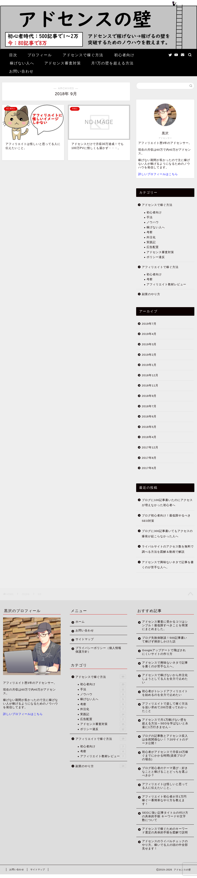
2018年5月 (149, 426)
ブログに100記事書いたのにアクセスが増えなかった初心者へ (167, 503)
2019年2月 (149, 354)
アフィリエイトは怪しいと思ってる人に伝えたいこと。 (163, 786)
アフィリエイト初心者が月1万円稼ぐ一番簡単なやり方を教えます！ (163, 800)
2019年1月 (149, 364)
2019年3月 (149, 344)
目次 (13, 55)
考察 (150, 232)
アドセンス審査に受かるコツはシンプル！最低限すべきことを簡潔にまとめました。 (163, 625)
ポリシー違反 (156, 257)
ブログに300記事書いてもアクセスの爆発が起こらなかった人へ (167, 533)
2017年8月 (149, 457)
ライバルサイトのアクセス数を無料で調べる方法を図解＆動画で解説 (168, 549)
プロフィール (39, 55)
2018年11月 (150, 385)
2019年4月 (149, 333)
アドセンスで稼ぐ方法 (83, 55)
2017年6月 (149, 468)
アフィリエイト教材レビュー (166, 284)
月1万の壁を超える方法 (112, 63)
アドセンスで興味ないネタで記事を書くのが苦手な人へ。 (168, 565)
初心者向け (124, 55)
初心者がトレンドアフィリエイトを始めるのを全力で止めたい (163, 693)
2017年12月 (150, 447)
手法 (150, 217)
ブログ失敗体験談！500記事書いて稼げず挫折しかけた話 (163, 639)
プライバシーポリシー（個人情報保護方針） (97, 649)
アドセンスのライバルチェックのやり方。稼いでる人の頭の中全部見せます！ (163, 848)
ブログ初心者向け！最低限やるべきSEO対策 (166, 518)
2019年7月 (149, 323)
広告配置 (153, 247)
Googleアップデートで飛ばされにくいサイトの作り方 (164, 652)
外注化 (151, 237)
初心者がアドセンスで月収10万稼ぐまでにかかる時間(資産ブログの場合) (164, 755)
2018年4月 (149, 437)
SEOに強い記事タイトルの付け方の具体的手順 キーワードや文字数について (164, 816)
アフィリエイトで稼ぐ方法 (160, 267)
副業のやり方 (151, 294)
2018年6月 (149, 416)
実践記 (151, 242)
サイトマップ (85, 639)
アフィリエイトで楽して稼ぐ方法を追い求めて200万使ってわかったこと (163, 707)
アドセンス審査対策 (62, 63)
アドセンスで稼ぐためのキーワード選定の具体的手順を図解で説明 (163, 832)
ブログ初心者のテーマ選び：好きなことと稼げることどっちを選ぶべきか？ (163, 772)
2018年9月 (149, 395)
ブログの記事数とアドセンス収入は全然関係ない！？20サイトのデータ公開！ (163, 739)
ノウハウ (153, 222)
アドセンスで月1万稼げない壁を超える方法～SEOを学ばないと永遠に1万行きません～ (163, 723)
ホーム (80, 621)
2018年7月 (149, 406)
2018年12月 (150, 375)
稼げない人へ (22, 63)
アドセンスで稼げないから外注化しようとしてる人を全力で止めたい (163, 679)
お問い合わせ (21, 71)
